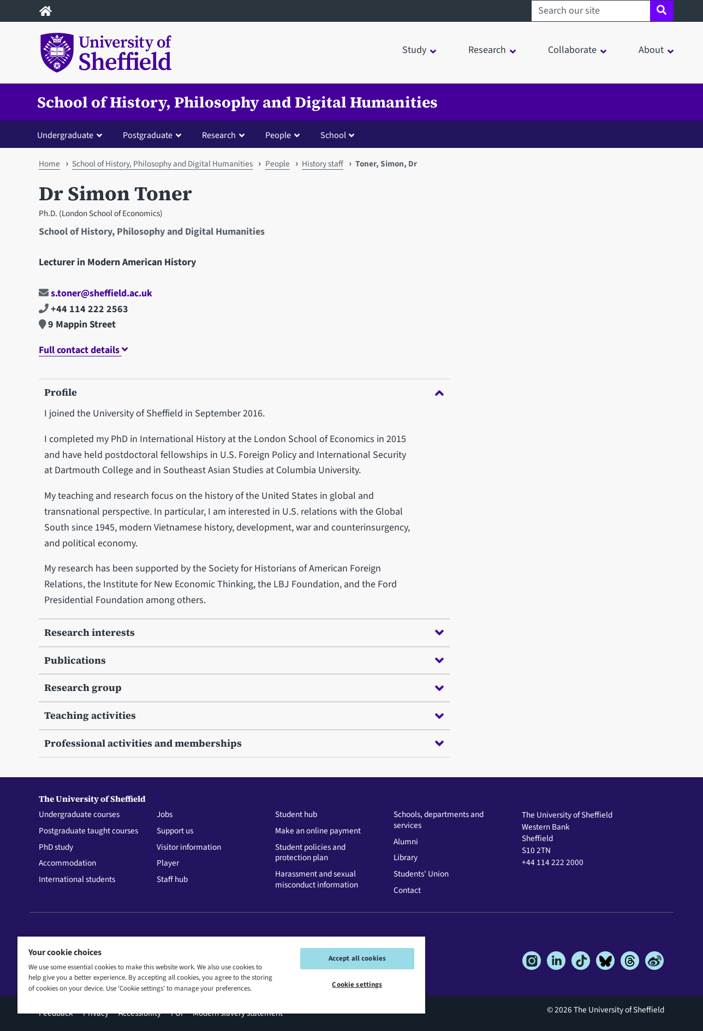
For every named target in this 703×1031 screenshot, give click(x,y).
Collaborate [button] (572, 50)
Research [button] (487, 50)
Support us (175, 831)
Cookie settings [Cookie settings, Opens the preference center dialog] (357, 985)
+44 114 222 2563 (83, 309)
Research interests (244, 632)
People (277, 164)
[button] (72, 135)
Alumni (406, 842)
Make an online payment (318, 831)
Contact (407, 890)
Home (49, 164)
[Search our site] (591, 11)
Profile (244, 392)
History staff (322, 164)
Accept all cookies (357, 958)
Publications (244, 660)
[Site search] (662, 11)
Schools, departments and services (439, 820)
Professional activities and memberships (244, 743)
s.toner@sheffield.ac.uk (95, 293)
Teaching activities (244, 715)
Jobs (164, 814)
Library (406, 858)
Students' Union (421, 874)
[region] (221, 974)
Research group (244, 687)
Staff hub (172, 879)
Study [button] (414, 50)
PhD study (56, 847)
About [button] (651, 50)
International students (77, 879)
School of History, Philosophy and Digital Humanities (237, 102)
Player (168, 863)
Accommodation (67, 863)
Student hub (296, 814)
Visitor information (189, 847)
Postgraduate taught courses (88, 831)
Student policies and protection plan (310, 853)
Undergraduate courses (79, 814)
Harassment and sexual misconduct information (316, 880)
